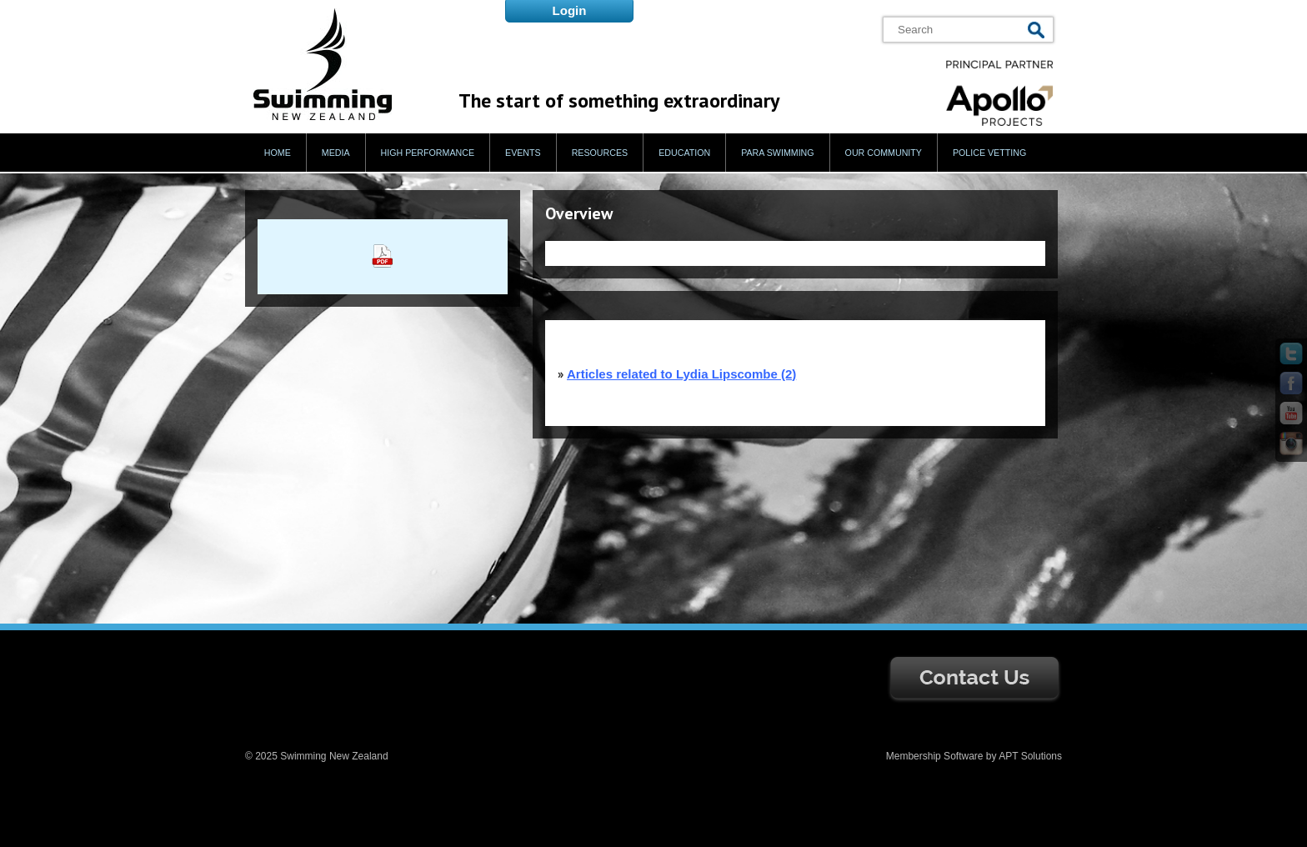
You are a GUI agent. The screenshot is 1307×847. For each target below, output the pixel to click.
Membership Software (935, 756)
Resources (600, 153)
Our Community (883, 153)
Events (523, 153)
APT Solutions (1030, 756)
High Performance (428, 153)
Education (684, 153)
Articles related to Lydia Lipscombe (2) (681, 374)
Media (336, 153)
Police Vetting (989, 153)
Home (277, 153)
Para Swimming (777, 153)
